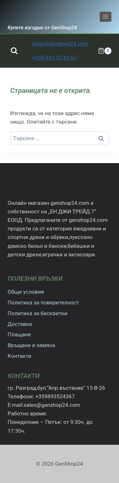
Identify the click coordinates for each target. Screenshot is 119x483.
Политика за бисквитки (37, 313)
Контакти (19, 356)
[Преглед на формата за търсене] (14, 50)
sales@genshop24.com (60, 43)
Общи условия (26, 292)
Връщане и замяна (31, 345)
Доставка (20, 324)
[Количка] (104, 50)
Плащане (19, 334)
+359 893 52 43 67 (54, 57)
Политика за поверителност (43, 302)
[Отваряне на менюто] (105, 16)
